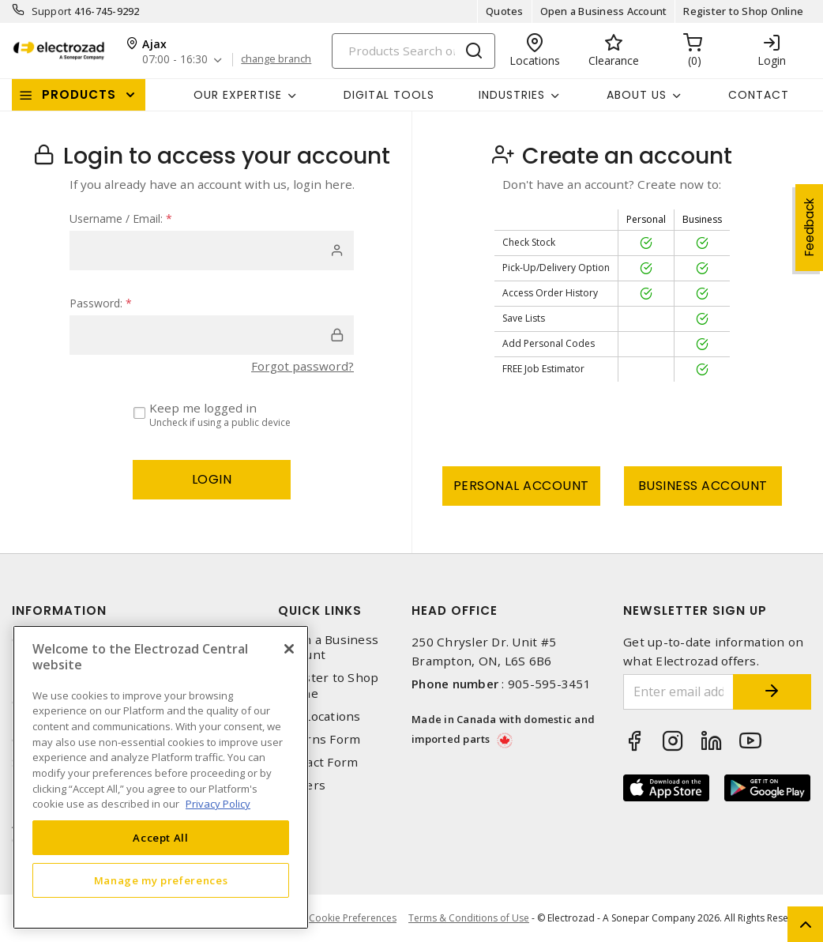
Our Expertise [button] (238, 95)
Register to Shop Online (743, 11)
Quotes (505, 11)
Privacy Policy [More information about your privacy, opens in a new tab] (218, 804)
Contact (758, 95)
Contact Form (318, 762)
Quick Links (320, 610)
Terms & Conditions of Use (468, 918)
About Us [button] (637, 95)
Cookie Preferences (352, 918)
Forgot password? (302, 366)
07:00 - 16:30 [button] (175, 59)
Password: (101, 303)
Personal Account (521, 486)
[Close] (289, 648)
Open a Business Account (603, 11)
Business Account (703, 486)
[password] (212, 335)
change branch (276, 59)
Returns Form (319, 739)
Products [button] (79, 94)
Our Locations (319, 716)
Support (52, 11)
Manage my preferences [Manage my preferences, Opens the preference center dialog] (161, 880)
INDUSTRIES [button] (512, 95)
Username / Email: (121, 218)
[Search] (413, 51)
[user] (212, 250)
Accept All (161, 838)
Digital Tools (389, 95)
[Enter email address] (678, 692)
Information (59, 610)
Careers (301, 785)
